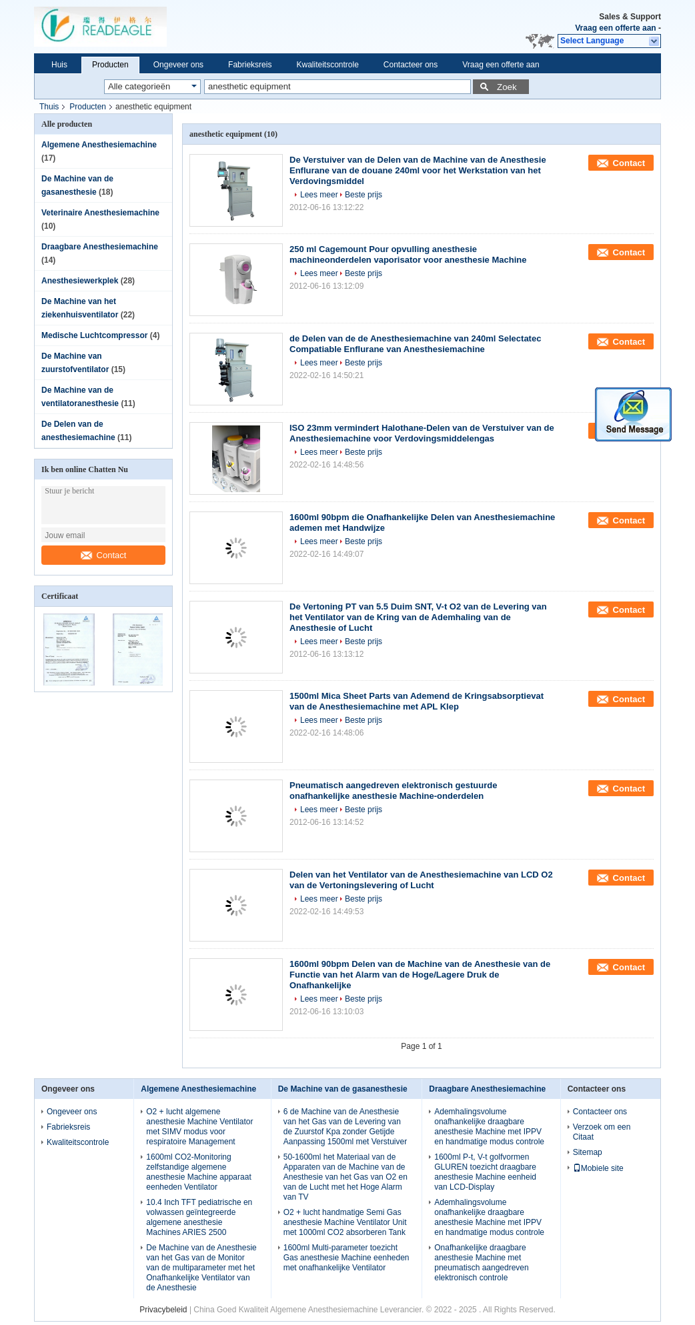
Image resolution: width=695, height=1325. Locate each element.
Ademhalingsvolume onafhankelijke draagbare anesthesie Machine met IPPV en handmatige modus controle (489, 1126)
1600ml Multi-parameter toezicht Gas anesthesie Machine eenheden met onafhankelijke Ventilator (346, 1257)
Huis (59, 64)
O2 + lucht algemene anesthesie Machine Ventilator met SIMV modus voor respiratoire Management (199, 1126)
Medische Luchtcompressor (94, 335)
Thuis (49, 106)
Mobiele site (598, 1168)
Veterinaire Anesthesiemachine (100, 212)
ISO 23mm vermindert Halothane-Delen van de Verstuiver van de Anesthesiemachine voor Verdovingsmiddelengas (421, 433)
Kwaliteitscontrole (327, 64)
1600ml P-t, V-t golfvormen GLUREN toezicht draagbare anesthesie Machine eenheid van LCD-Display (485, 1172)
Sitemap (587, 1152)
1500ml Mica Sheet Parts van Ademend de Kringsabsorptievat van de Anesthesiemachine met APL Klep (416, 701)
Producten (110, 64)
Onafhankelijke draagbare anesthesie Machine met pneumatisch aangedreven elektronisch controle (481, 1262)
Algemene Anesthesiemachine (99, 144)
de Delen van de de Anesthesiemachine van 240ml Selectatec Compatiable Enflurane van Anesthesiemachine (415, 343)
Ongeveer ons (178, 64)
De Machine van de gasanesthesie (343, 1089)
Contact (104, 555)
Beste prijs (363, 194)
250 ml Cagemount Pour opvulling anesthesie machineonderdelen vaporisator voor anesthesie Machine (407, 254)
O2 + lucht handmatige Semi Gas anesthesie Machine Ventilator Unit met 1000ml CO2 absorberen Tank (345, 1222)
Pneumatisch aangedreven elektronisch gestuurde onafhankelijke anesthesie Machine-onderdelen (393, 790)
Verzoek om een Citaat (602, 1132)
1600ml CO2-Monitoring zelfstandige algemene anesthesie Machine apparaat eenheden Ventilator (198, 1172)
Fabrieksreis (249, 64)
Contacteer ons (411, 64)
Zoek (507, 87)
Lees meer (319, 194)
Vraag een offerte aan (615, 28)
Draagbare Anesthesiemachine (99, 246)
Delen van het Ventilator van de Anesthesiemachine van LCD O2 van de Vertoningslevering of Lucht (421, 880)
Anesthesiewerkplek (79, 280)
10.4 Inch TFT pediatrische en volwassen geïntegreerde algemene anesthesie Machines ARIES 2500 (199, 1217)
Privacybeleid (163, 1309)
